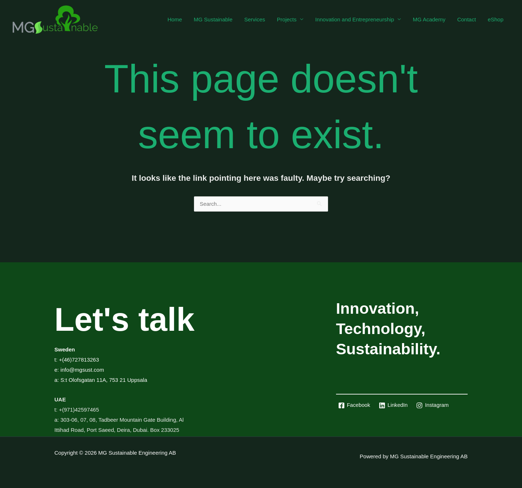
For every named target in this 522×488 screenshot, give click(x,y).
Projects (291, 19)
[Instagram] (433, 406)
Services (259, 19)
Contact (468, 19)
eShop (496, 19)
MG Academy (431, 19)
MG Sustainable (219, 19)
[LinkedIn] (394, 406)
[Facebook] (354, 406)
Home (181, 19)
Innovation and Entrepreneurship (357, 19)
